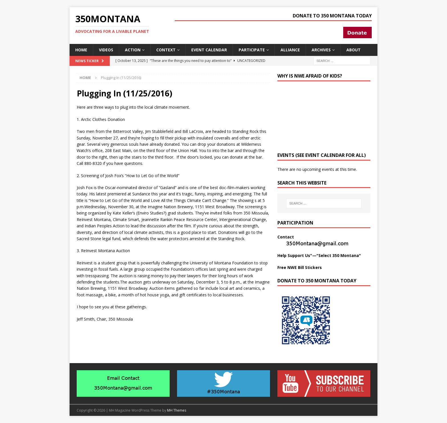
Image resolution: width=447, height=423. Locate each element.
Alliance (290, 49)
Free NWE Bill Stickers (299, 267)
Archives (321, 49)
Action (133, 49)
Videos (106, 49)
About (353, 49)
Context (166, 49)
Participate (252, 49)
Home (81, 49)
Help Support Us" (294, 255)
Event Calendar (209, 49)
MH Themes (176, 410)
